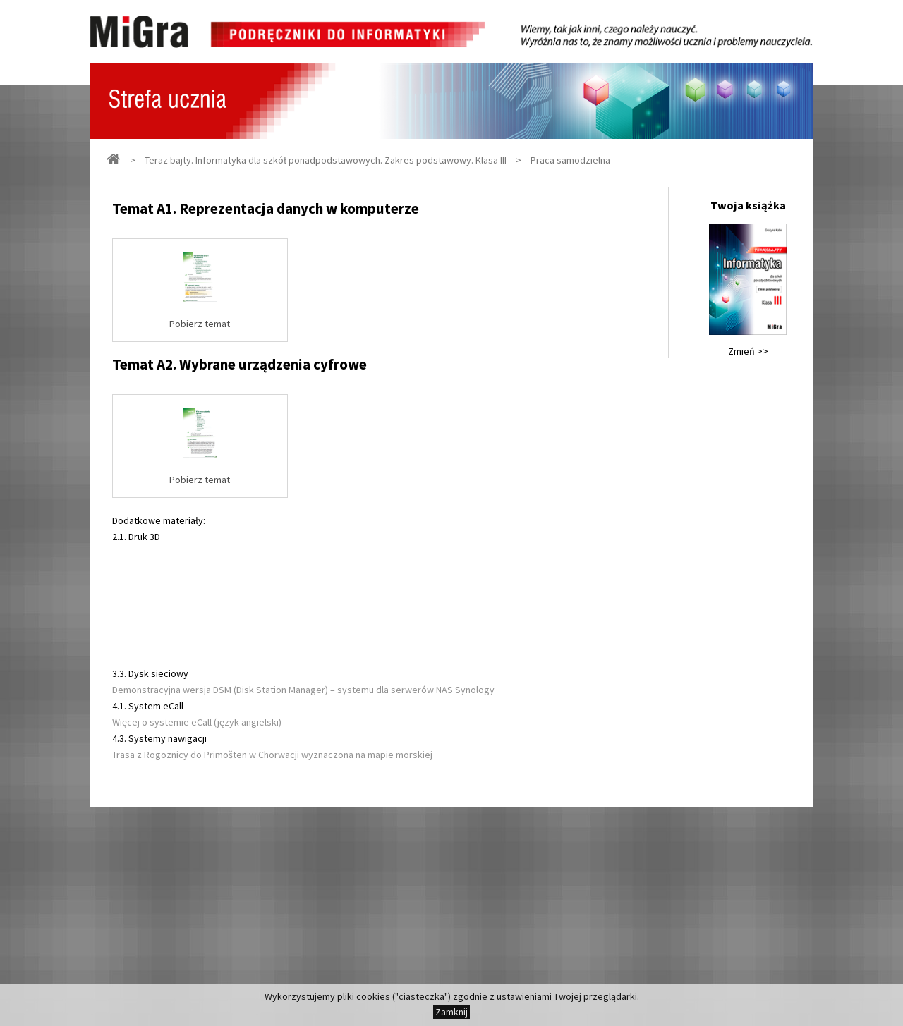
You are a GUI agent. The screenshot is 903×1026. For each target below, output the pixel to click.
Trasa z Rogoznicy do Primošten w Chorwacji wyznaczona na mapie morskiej (272, 754)
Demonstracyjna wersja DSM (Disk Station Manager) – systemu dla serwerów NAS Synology (303, 689)
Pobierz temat (199, 323)
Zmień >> (748, 351)
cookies (373, 996)
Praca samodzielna (570, 160)
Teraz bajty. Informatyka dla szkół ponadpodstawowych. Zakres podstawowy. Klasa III (326, 160)
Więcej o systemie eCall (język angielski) (196, 722)
